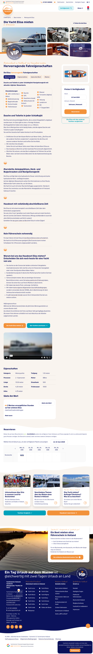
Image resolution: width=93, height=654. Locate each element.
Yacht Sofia (30, 604)
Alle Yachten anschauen (38, 326)
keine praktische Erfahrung (35, 280)
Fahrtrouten (60, 2)
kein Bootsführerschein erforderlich (36, 238)
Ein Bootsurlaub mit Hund (61, 603)
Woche (78, 551)
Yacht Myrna (44, 595)
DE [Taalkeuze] (88, 2)
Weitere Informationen (77, 647)
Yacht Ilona (30, 601)
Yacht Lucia (30, 588)
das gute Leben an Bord (20, 221)
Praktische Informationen (77, 596)
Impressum (76, 609)
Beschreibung (9, 77)
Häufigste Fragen (80, 2)
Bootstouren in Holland (62, 611)
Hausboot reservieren (68, 513)
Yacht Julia (43, 604)
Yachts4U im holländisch (80, 606)
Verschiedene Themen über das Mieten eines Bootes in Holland (43, 498)
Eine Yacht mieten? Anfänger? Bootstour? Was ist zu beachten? (72, 498)
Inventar (12, 149)
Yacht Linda (30, 607)
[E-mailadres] (54, 2)
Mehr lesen (8, 416)
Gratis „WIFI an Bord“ (61, 614)
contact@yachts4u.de (13, 610)
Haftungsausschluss (12, 639)
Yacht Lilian (43, 591)
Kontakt (75, 588)
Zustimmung (75, 650)
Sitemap (58, 639)
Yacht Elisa (43, 598)
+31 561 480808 (12, 608)
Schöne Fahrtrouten (61, 607)
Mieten (47, 77)
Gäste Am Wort (36, 77)
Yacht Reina (43, 588)
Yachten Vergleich (25, 513)
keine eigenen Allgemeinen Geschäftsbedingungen (30, 288)
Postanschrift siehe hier (13, 605)
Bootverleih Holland (79, 600)
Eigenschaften (22, 77)
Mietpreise (30, 611)
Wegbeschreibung (78, 603)
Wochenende (58, 551)
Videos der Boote (45, 607)
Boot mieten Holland (61, 588)
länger (85, 551)
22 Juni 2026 (75, 97)
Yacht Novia (30, 595)
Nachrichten (69, 2)
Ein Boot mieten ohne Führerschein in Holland (63, 537)
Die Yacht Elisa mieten (14, 326)
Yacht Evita (30, 598)
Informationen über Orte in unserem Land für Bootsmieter (14, 498)
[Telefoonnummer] (46, 2)
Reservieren (75, 112)
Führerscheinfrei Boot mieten (61, 593)
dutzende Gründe (17, 295)
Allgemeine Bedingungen (28, 639)
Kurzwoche (69, 551)
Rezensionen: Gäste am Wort (62, 598)
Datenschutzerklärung (46, 639)
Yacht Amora (44, 601)
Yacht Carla (30, 591)
